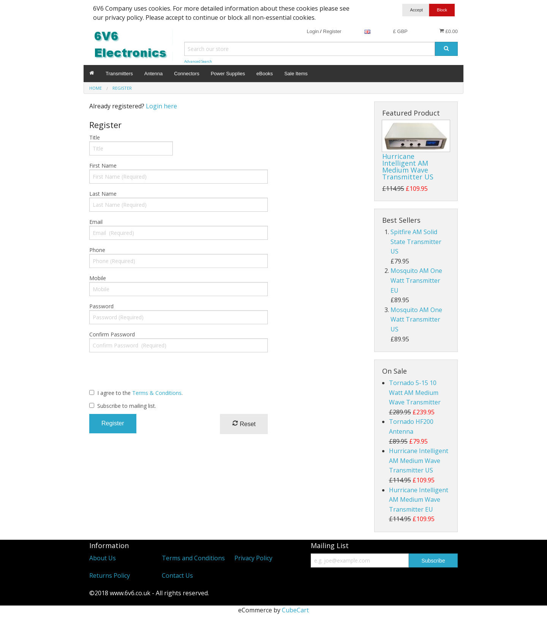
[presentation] (147, 373)
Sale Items (295, 73)
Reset (244, 423)
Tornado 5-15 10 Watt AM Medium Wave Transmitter (415, 392)
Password (101, 306)
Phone (97, 250)
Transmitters (119, 73)
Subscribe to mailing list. (126, 405)
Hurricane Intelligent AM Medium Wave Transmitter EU (418, 500)
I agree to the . (140, 392)
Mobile (97, 278)
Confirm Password (112, 334)
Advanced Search (198, 61)
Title (94, 137)
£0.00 (448, 31)
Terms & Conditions (157, 392)
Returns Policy (109, 575)
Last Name (103, 193)
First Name (103, 165)
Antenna (153, 73)
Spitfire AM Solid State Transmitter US (415, 241)
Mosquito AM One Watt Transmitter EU (416, 280)
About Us (102, 558)
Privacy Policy (253, 558)
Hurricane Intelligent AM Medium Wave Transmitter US (407, 166)
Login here (161, 106)
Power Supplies (228, 73)
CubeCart (295, 610)
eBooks (264, 73)
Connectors (186, 73)
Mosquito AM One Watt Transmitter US (416, 319)
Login (313, 31)
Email (96, 221)
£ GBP (400, 31)
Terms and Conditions (193, 558)
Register (332, 31)
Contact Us (177, 575)
